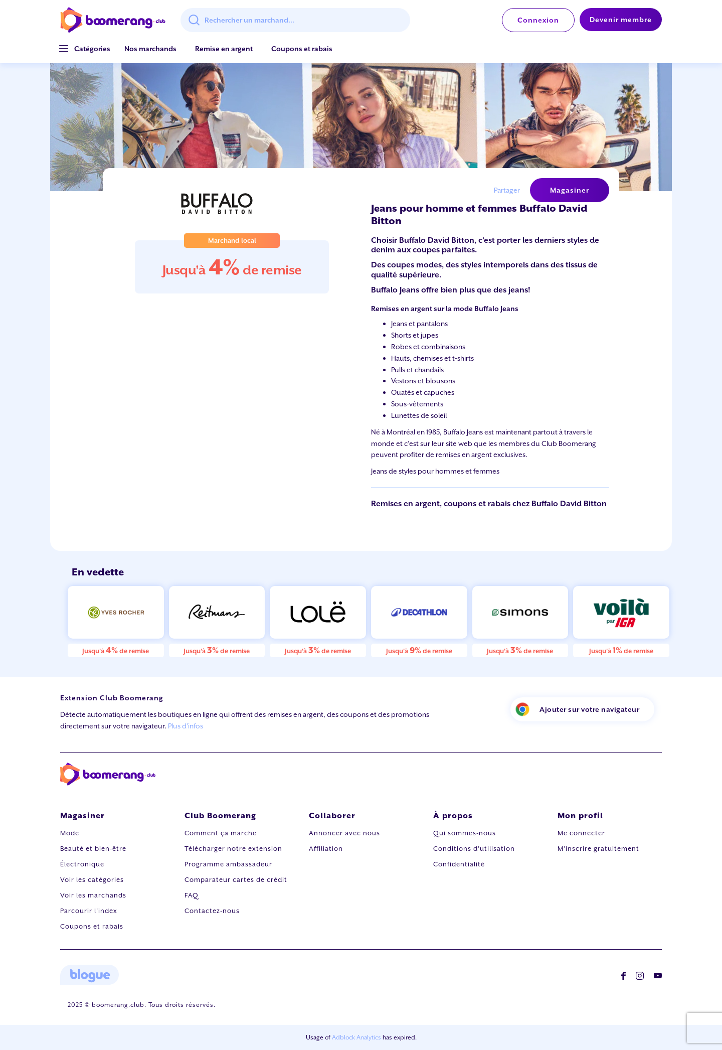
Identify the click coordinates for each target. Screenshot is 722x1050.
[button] (92, 49)
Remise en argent (224, 48)
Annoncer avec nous (344, 833)
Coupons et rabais (301, 48)
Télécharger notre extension (233, 848)
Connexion (538, 20)
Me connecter (581, 833)
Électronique (82, 864)
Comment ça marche (221, 833)
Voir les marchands (93, 895)
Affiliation (326, 848)
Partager (507, 190)
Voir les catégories (92, 879)
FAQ (192, 895)
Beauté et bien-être (93, 848)
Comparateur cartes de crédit (236, 879)
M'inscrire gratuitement (598, 848)
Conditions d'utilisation (474, 848)
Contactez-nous (212, 911)
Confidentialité (459, 864)
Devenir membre (621, 19)
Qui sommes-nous (464, 833)
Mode (69, 833)
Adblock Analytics (356, 1037)
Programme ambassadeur (228, 864)
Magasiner (569, 190)
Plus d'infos (185, 725)
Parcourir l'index (88, 911)
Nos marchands (150, 48)
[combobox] (295, 20)
